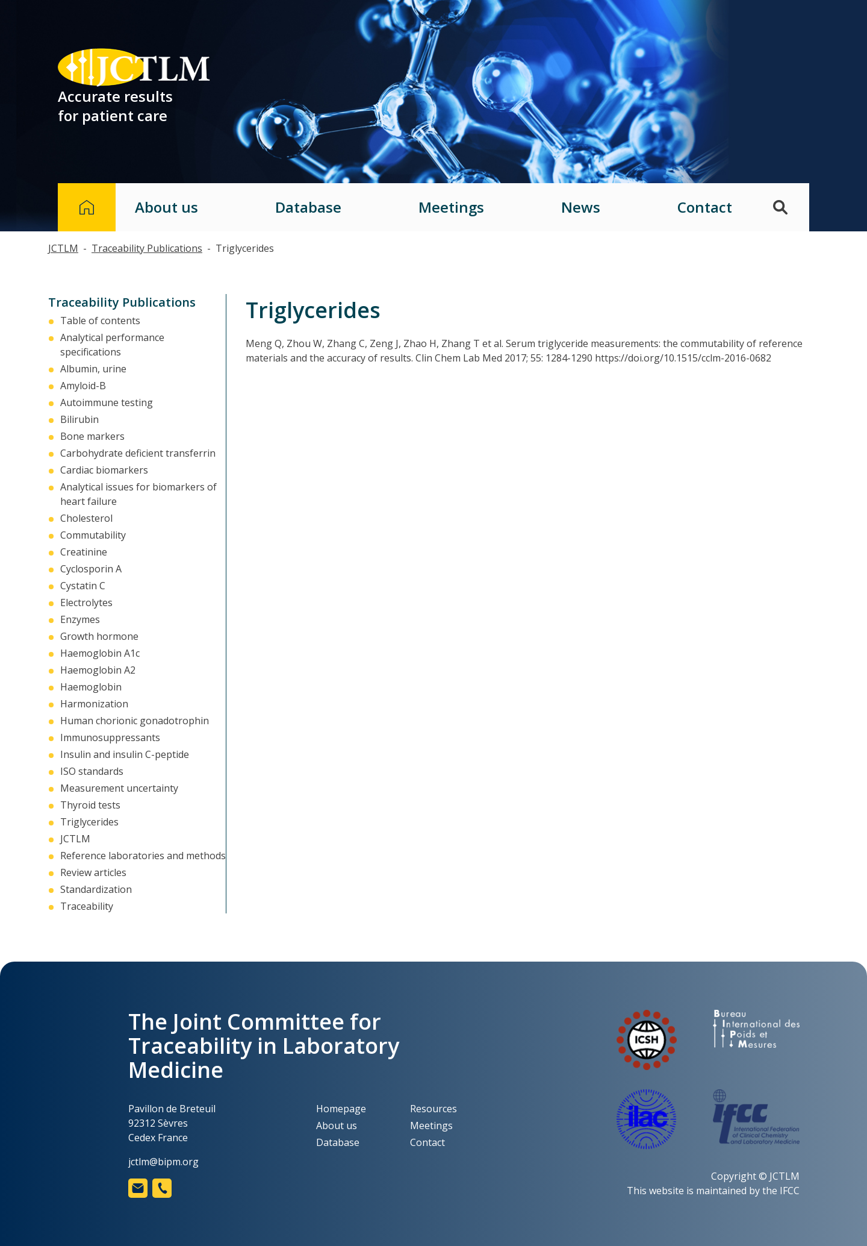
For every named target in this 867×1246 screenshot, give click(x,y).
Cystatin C (82, 585)
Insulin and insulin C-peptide (124, 754)
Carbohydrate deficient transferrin (138, 453)
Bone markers (92, 436)
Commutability (93, 535)
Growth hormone (99, 636)
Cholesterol (86, 518)
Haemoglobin (91, 686)
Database (308, 207)
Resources (433, 1108)
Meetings (451, 207)
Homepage (341, 1108)
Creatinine (83, 552)
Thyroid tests (90, 805)
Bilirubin (79, 419)
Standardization (96, 889)
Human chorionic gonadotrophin (134, 720)
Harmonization (94, 703)
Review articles (93, 872)
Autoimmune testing (106, 402)
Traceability (86, 906)
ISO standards (91, 771)
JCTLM (75, 838)
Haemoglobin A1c (100, 653)
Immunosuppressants (110, 737)
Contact (704, 207)
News (580, 207)
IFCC (790, 1190)
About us (166, 207)
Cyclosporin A (91, 568)
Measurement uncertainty (119, 788)
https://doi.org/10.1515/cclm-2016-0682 (683, 358)
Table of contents (100, 320)
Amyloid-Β (83, 385)
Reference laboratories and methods (143, 855)
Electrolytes (86, 602)
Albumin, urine (93, 368)
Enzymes (80, 619)
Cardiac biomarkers (104, 470)
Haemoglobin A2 (97, 670)
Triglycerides (89, 821)
